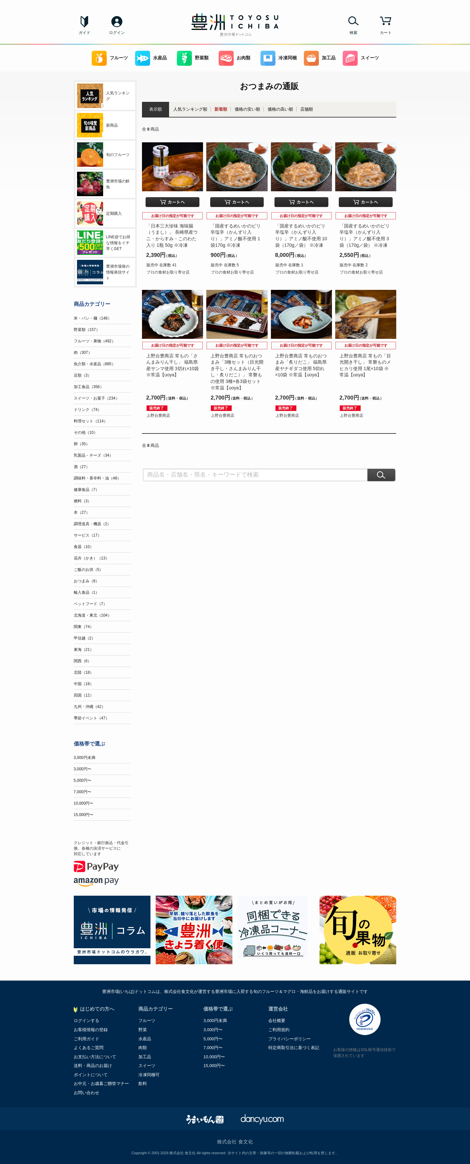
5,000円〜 (82, 780)
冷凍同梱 (278, 58)
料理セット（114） (91, 421)
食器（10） (84, 546)
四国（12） (84, 695)
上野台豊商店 (158, 415)
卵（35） (82, 444)
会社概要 (276, 1020)
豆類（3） (83, 375)
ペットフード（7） (90, 604)
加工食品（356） (89, 387)
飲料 (142, 1083)
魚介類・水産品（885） (95, 364)
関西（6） (83, 661)
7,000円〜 (82, 792)
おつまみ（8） (87, 581)
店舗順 (306, 109)
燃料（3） (83, 501)
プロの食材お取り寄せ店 (168, 272)
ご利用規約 (279, 1029)
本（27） (82, 512)
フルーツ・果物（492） (95, 341)
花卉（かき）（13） (91, 558)
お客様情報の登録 (91, 1029)
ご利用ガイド (86, 1038)
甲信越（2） (85, 638)
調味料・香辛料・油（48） (97, 478)
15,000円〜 (84, 814)
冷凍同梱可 (149, 1074)
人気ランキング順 (190, 109)
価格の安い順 (247, 109)
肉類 (142, 1047)
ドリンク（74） (88, 409)
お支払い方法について (95, 1056)
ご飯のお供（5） (88, 569)
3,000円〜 (82, 769)
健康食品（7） (87, 489)
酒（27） (82, 466)
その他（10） (86, 432)
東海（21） (84, 649)
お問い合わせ (86, 1092)
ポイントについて (91, 1074)
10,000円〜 (84, 803)
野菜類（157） (87, 329)
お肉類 (234, 58)
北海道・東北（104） (93, 615)
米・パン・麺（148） (93, 318)
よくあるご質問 (88, 1047)
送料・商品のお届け (93, 1065)
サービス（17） (88, 535)
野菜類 (193, 58)
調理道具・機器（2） (92, 524)
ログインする (86, 1020)
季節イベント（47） (91, 718)
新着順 (220, 109)
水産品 (151, 58)
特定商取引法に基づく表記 (293, 1047)
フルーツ (110, 58)
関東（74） (84, 626)
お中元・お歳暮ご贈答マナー (101, 1083)
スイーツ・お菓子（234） (96, 398)
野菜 (142, 1029)
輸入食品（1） (87, 592)
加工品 (320, 58)
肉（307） (83, 352)
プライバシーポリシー (289, 1038)
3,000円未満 (84, 757)
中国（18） (84, 684)
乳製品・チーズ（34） (93, 455)
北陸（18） (84, 672)
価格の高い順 (280, 109)
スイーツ (361, 58)
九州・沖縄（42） (89, 706)
